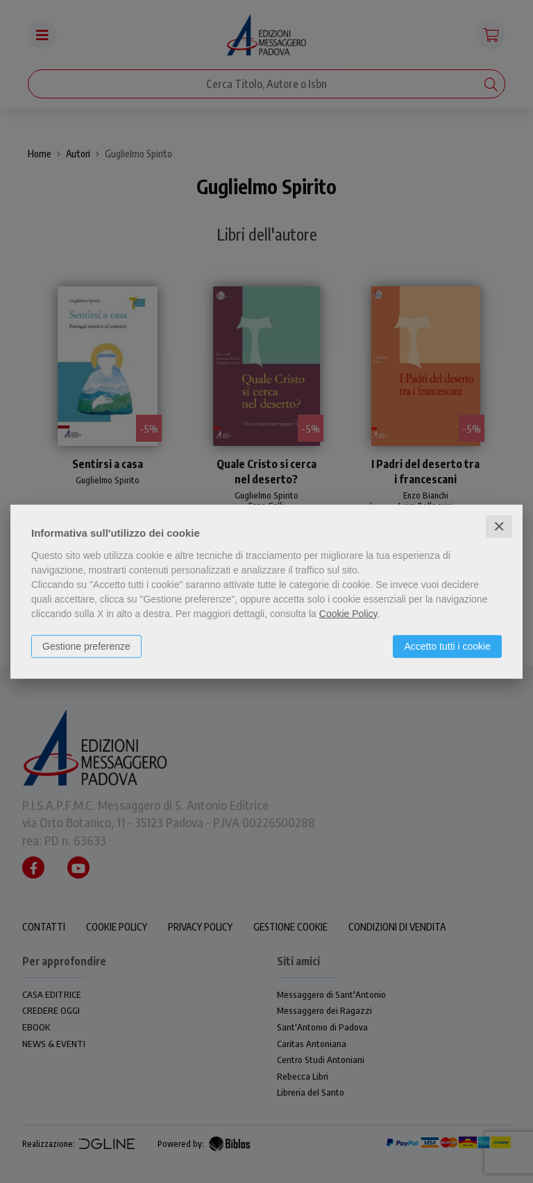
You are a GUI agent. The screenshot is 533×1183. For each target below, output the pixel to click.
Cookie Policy (348, 613)
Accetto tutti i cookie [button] (447, 645)
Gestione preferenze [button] (86, 645)
